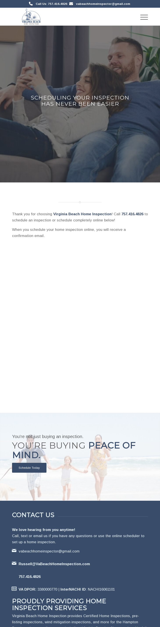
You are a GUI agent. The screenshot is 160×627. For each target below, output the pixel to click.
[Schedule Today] (29, 468)
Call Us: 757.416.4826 (51, 3)
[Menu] (142, 16)
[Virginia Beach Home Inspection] (66, 16)
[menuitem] (142, 16)
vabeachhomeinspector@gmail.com (103, 3)
